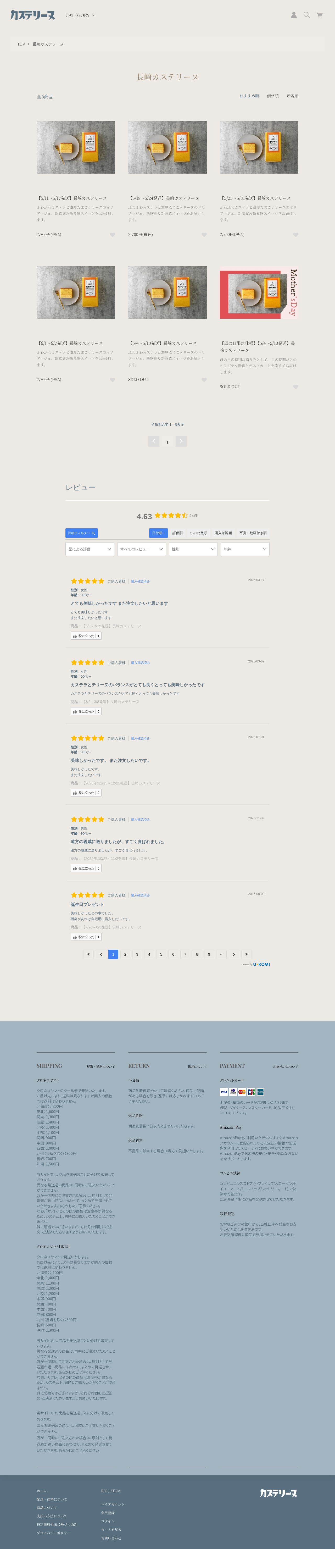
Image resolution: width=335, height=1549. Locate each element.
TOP (21, 44)
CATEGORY (77, 15)
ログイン (107, 1521)
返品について (47, 1507)
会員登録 (108, 1512)
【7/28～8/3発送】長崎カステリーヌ (112, 927)
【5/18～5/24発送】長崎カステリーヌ (163, 198)
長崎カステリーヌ (48, 44)
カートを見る (111, 1529)
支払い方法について (52, 1515)
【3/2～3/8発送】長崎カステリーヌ (110, 702)
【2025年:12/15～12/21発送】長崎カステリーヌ (121, 783)
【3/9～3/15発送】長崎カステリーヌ (112, 626)
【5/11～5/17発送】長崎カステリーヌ (72, 198)
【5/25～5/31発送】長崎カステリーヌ (255, 198)
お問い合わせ (111, 1538)
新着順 (292, 95)
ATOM (115, 1490)
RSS (104, 1490)
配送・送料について (52, 1499)
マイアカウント (113, 1504)
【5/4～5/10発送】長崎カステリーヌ (162, 343)
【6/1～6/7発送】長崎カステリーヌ (70, 343)
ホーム (42, 1490)
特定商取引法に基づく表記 (57, 1524)
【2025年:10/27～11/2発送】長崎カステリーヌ (120, 858)
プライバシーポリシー (53, 1532)
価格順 (273, 95)
